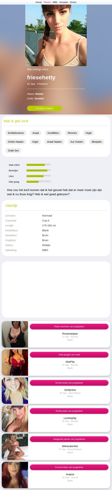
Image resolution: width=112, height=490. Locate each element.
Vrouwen (63, 2)
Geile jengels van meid (69, 355)
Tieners (47, 2)
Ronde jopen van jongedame (69, 411)
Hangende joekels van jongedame (69, 439)
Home (39, 2)
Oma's (73, 2)
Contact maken (45, 108)
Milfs (55, 2)
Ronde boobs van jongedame (69, 383)
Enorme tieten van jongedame (69, 467)
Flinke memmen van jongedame (69, 326)
